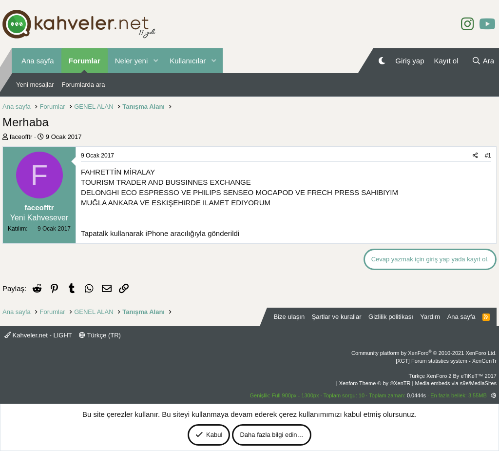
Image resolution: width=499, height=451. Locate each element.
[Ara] (483, 60)
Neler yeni (131, 61)
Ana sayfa (37, 61)
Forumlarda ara (83, 84)
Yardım (430, 316)
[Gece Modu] (381, 60)
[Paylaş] (475, 155)
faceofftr (21, 136)
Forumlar (84, 61)
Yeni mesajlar (35, 84)
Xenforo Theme (375, 383)
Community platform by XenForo (424, 353)
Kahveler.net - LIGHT (38, 335)
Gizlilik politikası (390, 316)
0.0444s (416, 395)
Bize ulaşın (289, 316)
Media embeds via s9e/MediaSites (456, 383)
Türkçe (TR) (100, 335)
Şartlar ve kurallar (337, 316)
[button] (155, 60)
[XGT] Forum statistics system (446, 361)
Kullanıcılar (188, 61)
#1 (488, 155)
